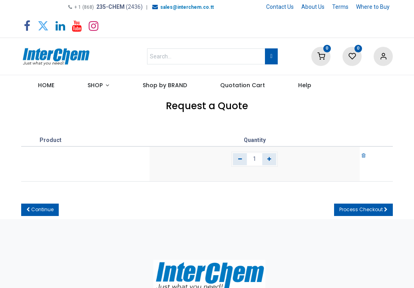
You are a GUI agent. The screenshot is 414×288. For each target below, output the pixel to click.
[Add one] (269, 159)
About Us (312, 7)
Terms (340, 7)
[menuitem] (46, 87)
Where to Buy (373, 7)
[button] (40, 210)
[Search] (271, 56)
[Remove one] (240, 159)
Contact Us (280, 7)
